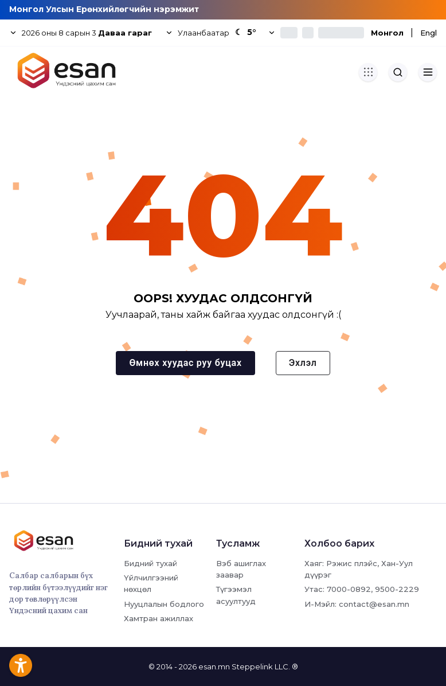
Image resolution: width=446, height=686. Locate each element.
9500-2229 (397, 589)
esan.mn (214, 666)
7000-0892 (349, 589)
